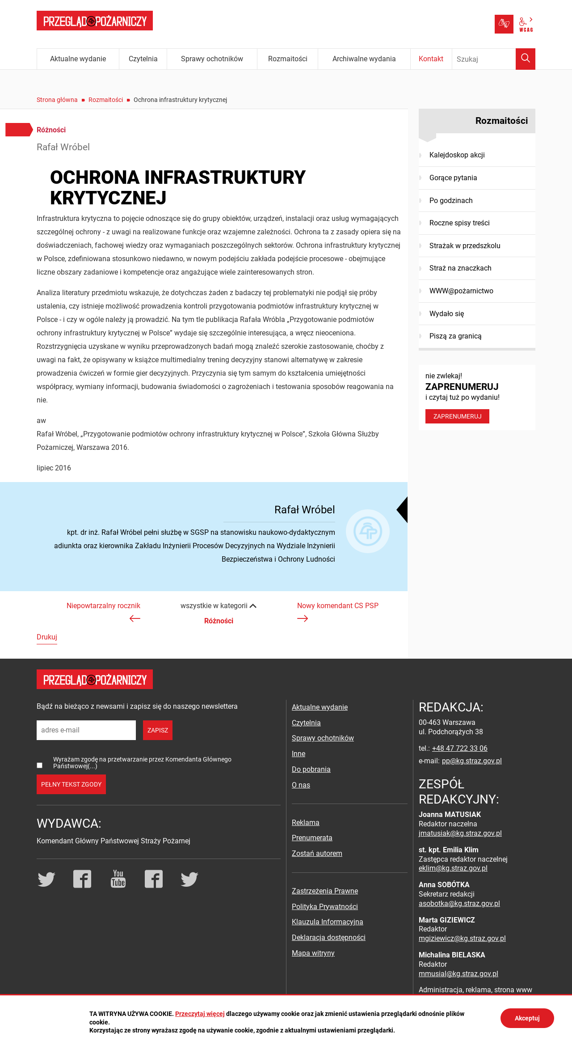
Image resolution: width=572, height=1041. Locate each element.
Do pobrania (311, 769)
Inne (298, 753)
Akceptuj (527, 1018)
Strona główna (57, 99)
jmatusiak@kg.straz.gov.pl (460, 833)
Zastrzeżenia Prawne (325, 891)
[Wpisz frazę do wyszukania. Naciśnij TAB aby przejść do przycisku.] (493, 59)
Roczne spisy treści (459, 223)
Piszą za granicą (455, 336)
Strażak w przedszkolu (464, 245)
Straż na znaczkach (460, 268)
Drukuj (47, 637)
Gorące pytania (453, 178)
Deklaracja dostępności (329, 937)
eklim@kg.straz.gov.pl (453, 868)
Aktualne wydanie (320, 707)
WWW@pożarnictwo (461, 291)
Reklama (306, 822)
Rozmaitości (105, 99)
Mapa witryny (313, 953)
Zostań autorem (317, 853)
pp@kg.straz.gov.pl (472, 761)
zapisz (157, 730)
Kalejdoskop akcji (457, 155)
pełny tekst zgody (71, 784)
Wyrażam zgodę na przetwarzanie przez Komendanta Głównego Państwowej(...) (142, 763)
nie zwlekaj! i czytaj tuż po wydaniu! (477, 397)
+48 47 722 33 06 (460, 748)
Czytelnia (306, 723)
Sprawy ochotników (323, 738)
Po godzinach (451, 200)
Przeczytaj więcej (200, 1013)
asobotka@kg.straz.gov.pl (459, 903)
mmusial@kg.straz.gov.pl (458, 973)
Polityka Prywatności (325, 906)
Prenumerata (312, 838)
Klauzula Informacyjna (327, 922)
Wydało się (446, 313)
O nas (301, 785)
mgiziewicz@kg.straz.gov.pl (462, 938)
